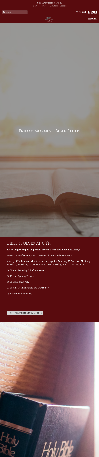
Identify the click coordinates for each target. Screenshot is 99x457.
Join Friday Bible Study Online (25, 313)
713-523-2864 (81, 12)
